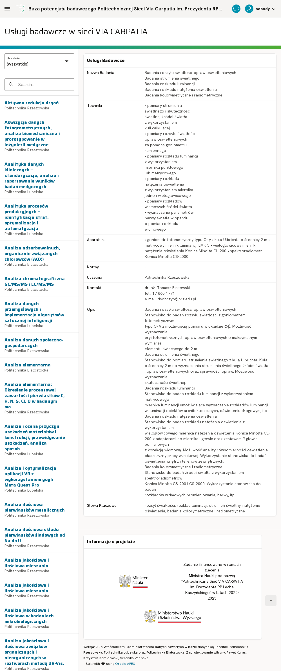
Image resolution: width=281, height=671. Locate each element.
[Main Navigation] (7, 9)
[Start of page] (270, 600)
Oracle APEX (125, 663)
